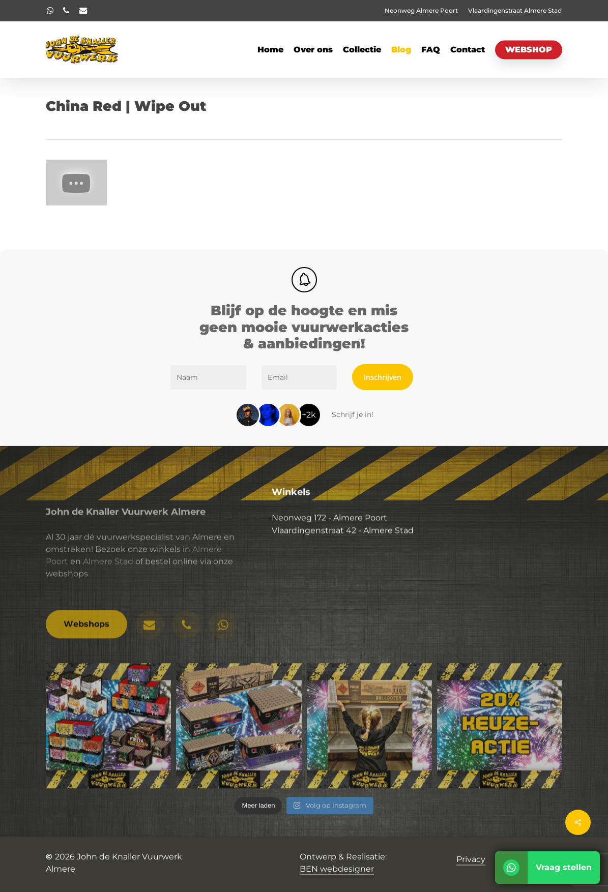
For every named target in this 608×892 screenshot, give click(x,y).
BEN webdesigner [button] (337, 869)
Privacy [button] (470, 859)
